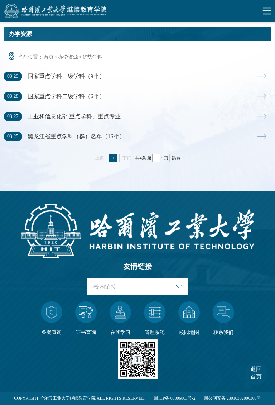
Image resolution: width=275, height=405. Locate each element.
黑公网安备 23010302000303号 (232, 398)
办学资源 (68, 57)
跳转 (176, 158)
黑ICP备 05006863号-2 (175, 398)
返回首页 (256, 373)
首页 (49, 57)
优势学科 (92, 57)
